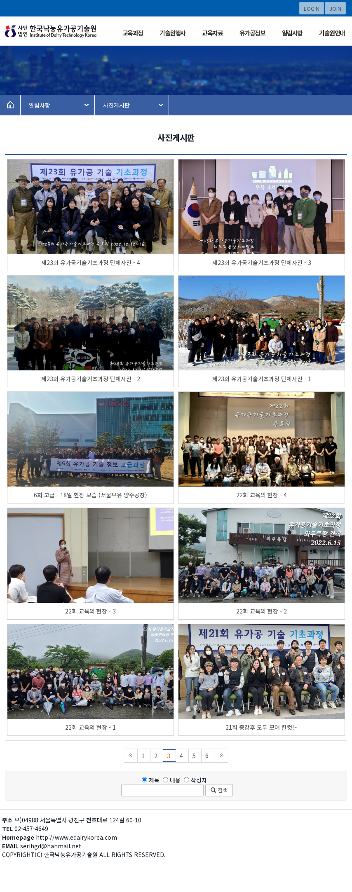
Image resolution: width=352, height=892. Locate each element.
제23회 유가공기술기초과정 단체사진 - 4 (90, 262)
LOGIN (311, 8)
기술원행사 (172, 32)
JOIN (335, 8)
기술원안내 (332, 32)
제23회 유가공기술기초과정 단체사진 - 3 (261, 262)
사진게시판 (116, 105)
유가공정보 (252, 32)
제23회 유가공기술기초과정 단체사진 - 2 (90, 379)
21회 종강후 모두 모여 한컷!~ (261, 727)
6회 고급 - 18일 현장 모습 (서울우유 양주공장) (90, 495)
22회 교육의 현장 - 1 (90, 727)
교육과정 (132, 32)
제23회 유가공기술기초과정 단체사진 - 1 (261, 379)
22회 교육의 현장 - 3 (90, 611)
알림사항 (292, 32)
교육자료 (212, 32)
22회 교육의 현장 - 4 (261, 495)
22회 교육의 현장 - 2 (261, 611)
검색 (219, 790)
